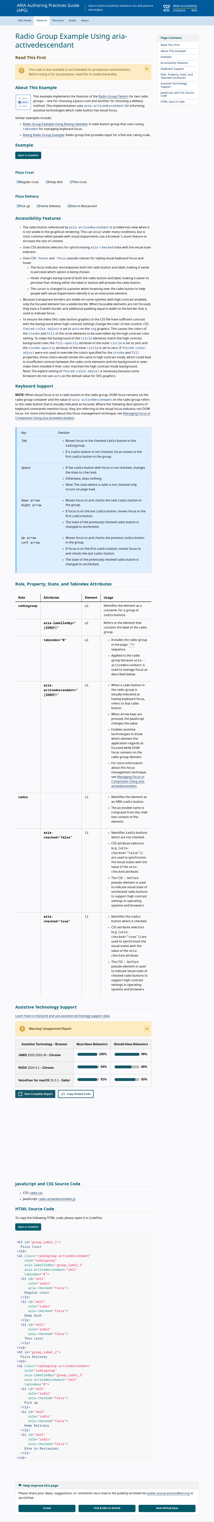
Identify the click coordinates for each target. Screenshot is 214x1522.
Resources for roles (154, 1502)
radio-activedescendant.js (56, 1124)
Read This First (170, 45)
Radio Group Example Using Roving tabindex (55, 124)
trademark (41, 1515)
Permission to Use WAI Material (150, 1515)
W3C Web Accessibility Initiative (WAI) (51, 1476)
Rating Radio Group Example (43, 135)
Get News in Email (32, 1492)
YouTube (103, 1492)
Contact (31, 1502)
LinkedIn (59, 1492)
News (78, 1502)
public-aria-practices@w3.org (168, 1419)
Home (19, 1502)
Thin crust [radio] (79, 182)
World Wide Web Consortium (56, 1510)
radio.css (36, 1118)
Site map (45, 1502)
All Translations (129, 1502)
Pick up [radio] (24, 206)
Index (72, 20)
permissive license (66, 1515)
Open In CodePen (28, 155)
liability (28, 1515)
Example (166, 57)
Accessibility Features (174, 63)
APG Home (24, 20)
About (85, 20)
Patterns (41, 20)
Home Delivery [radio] (50, 206)
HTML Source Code (173, 102)
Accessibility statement (100, 1502)
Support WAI (63, 1502)
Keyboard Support (172, 69)
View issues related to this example (37, 1454)
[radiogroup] (83, 183)
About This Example (173, 51)
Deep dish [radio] (55, 182)
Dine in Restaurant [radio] (83, 206)
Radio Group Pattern (113, 96)
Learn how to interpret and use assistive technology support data (62, 1016)
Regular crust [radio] (29, 182)
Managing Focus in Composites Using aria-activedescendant (128, 781)
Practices (58, 20)
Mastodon (81, 1492)
